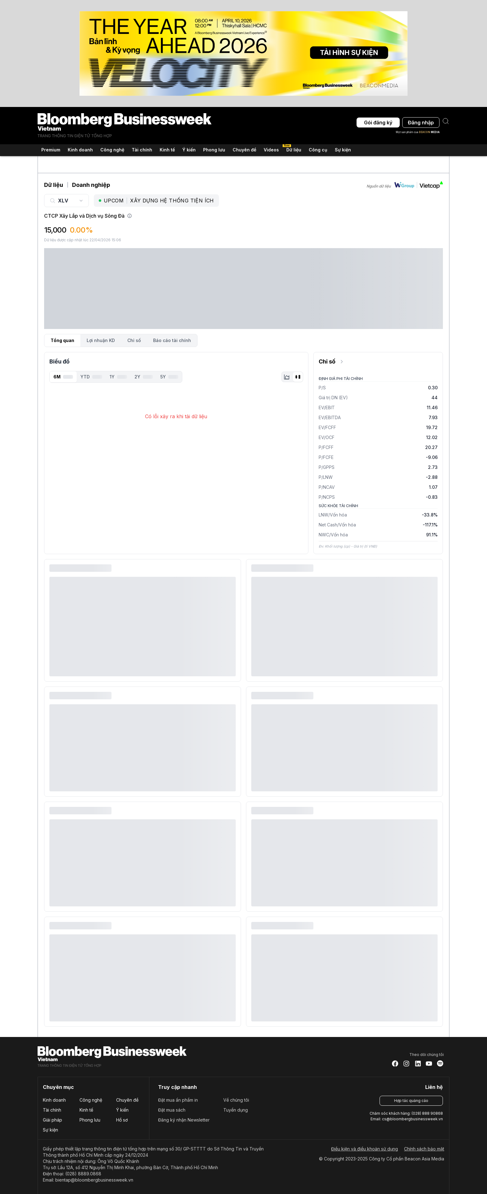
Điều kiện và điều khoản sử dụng (364, 1148)
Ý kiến (122, 1110)
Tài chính (52, 1110)
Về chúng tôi (236, 1100)
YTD (91, 376)
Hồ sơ (122, 1119)
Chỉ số (134, 340)
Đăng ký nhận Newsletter (184, 1119)
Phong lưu (90, 1119)
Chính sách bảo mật (424, 1148)
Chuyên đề (127, 1100)
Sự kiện (343, 149)
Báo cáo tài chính (172, 340)
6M (63, 376)
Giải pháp (52, 1119)
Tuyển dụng (235, 1110)
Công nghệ (91, 1100)
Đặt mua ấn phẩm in (178, 1100)
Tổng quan (62, 340)
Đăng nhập (421, 122)
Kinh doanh (54, 1100)
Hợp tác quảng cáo (411, 1100)
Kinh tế (86, 1110)
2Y (143, 376)
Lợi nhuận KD (101, 340)
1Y (118, 376)
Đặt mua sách (171, 1110)
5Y (169, 376)
